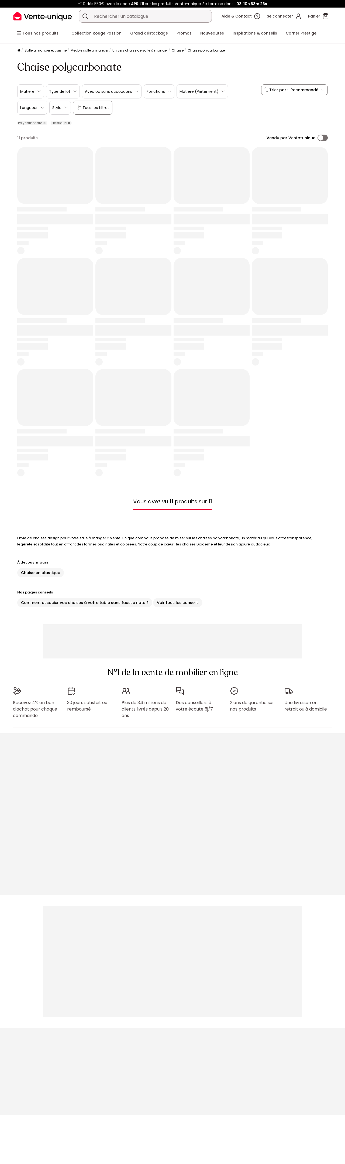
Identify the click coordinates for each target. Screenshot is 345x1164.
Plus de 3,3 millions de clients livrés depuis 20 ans (145, 709)
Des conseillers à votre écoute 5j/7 (194, 705)
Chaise (178, 50)
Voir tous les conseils (178, 602)
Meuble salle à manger (89, 50)
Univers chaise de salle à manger (140, 50)
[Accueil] (18, 50)
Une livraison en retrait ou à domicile (305, 705)
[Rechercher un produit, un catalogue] (85, 16)
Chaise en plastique (40, 572)
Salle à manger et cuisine (46, 50)
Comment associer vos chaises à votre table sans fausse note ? (85, 602)
